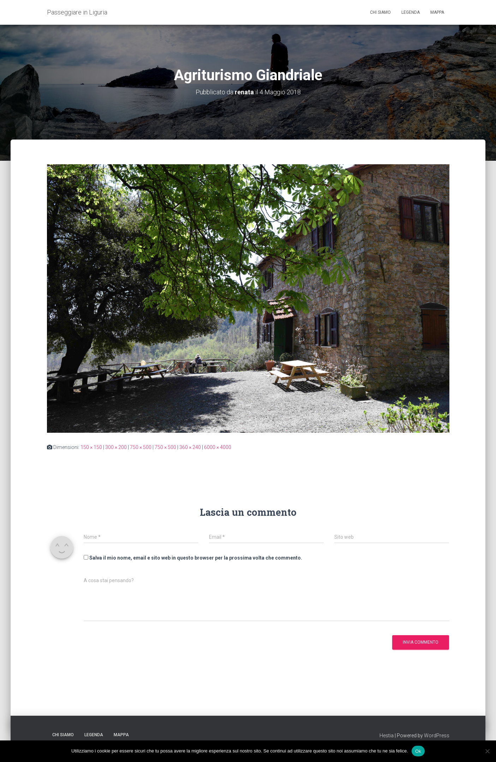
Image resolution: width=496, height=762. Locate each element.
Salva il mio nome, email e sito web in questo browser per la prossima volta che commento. (195, 558)
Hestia (387, 735)
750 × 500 (140, 447)
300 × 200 (116, 447)
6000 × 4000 (217, 447)
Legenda (410, 12)
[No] (487, 751)
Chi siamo (380, 12)
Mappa (437, 12)
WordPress (436, 735)
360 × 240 (190, 447)
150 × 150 (91, 447)
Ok (418, 751)
